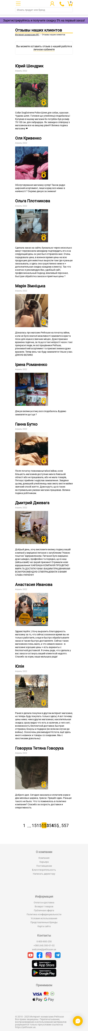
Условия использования (44, 918)
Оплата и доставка (44, 902)
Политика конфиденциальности (44, 914)
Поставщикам (44, 866)
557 (63, 825)
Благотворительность (44, 869)
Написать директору (44, 873)
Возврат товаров (44, 906)
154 (49, 825)
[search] (44, 9)
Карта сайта (44, 926)
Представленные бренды (44, 922)
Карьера (44, 862)
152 (39, 825)
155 (53, 825)
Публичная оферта (44, 910)
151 (34, 825)
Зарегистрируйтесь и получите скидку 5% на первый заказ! (44, 20)
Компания (44, 858)
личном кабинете (44, 49)
